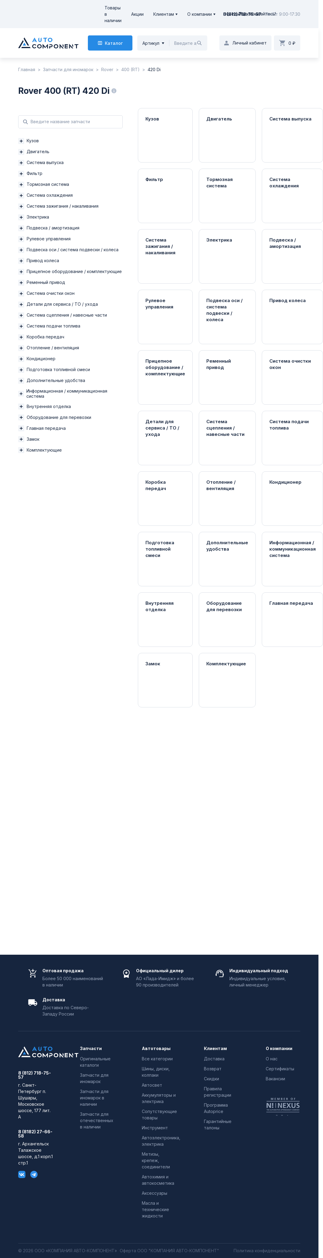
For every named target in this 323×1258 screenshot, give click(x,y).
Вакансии (275, 1078)
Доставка (214, 1058)
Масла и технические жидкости (155, 1209)
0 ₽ (291, 43)
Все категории (157, 1058)
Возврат (212, 1068)
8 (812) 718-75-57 (242, 14)
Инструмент (155, 1127)
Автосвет (152, 1085)
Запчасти (91, 1048)
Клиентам (163, 14)
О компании (199, 14)
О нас (272, 1058)
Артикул (150, 43)
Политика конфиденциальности (267, 1251)
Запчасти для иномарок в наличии (94, 1098)
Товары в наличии (113, 14)
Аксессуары (154, 1193)
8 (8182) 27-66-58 (35, 1134)
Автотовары (156, 1048)
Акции (137, 14)
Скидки (211, 1078)
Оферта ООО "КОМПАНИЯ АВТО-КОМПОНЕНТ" (169, 1251)
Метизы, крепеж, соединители (156, 1160)
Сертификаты (280, 1068)
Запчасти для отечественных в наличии (96, 1120)
